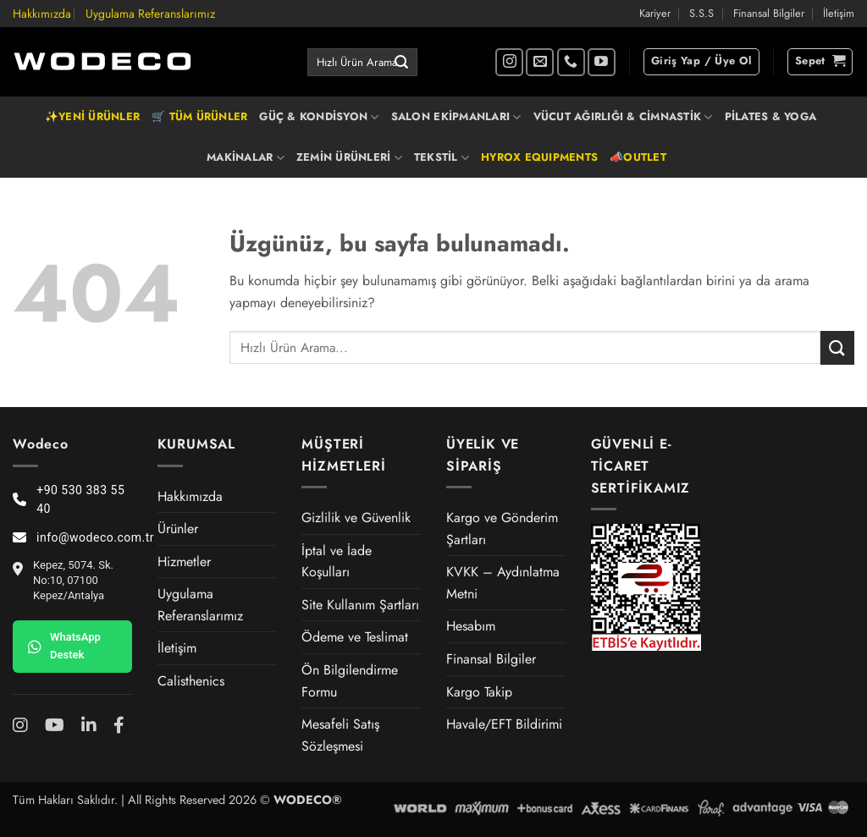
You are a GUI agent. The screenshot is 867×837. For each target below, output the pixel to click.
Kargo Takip (479, 692)
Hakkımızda (42, 13)
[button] (701, 61)
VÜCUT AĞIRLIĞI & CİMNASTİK (623, 116)
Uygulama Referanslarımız (150, 13)
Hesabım (470, 626)
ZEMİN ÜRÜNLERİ (349, 157)
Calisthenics (190, 681)
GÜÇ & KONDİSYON (318, 116)
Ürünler (177, 528)
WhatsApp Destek (64, 646)
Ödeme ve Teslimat (354, 637)
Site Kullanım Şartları (360, 604)
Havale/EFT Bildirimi (504, 724)
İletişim (838, 13)
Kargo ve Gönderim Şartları (502, 528)
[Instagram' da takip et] (509, 62)
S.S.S (701, 13)
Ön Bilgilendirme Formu (349, 681)
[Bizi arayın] (571, 62)
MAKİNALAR (245, 157)
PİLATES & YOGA (771, 116)
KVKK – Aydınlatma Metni (503, 582)
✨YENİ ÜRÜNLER (92, 116)
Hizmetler (184, 561)
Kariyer (655, 13)
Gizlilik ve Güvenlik (356, 517)
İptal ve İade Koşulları (336, 561)
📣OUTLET (638, 157)
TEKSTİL (441, 157)
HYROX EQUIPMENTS (539, 157)
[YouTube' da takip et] (602, 62)
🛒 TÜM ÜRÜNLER (199, 116)
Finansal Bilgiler (768, 13)
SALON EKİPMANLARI (456, 116)
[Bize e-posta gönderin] (540, 62)
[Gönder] (401, 62)
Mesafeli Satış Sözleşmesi (340, 735)
